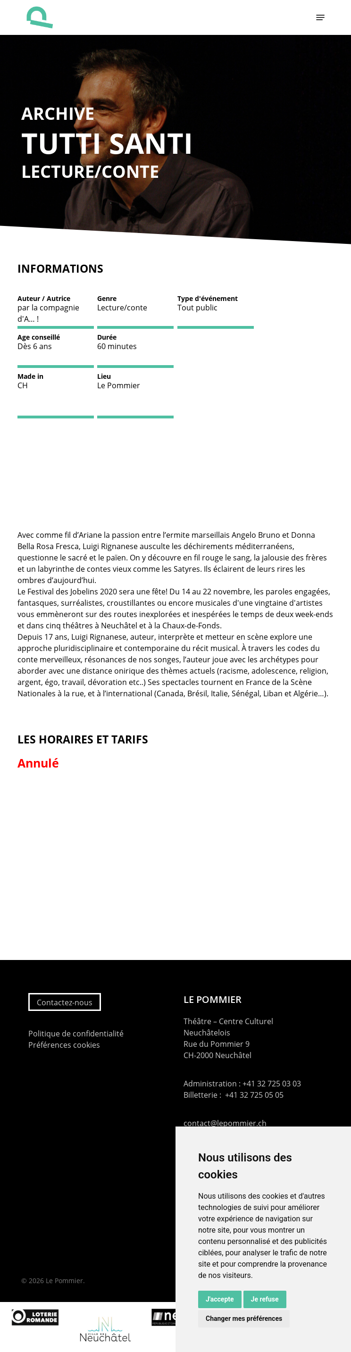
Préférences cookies (64, 1045)
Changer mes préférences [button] (244, 1318)
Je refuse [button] (265, 1299)
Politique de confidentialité (76, 1033)
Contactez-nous (64, 1002)
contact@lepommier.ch (225, 1123)
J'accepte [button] (220, 1299)
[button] (320, 17)
